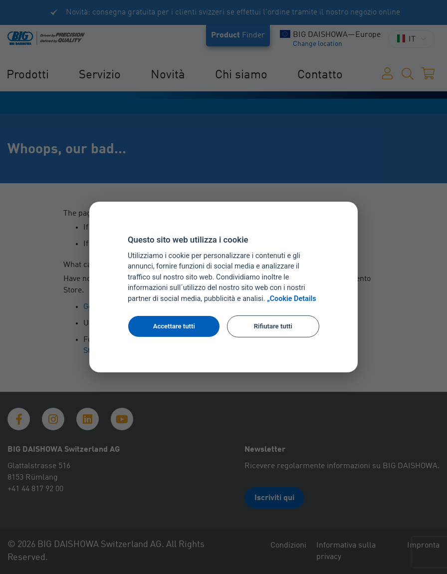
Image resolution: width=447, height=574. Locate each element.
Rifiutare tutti (273, 326)
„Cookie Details (291, 298)
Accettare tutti (174, 326)
